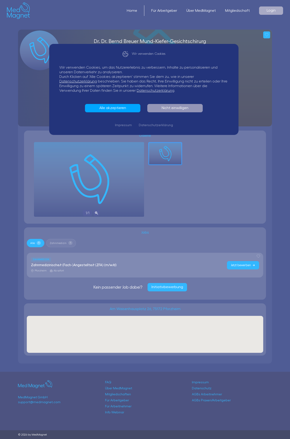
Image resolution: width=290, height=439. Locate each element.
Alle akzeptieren (113, 108)
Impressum (124, 125)
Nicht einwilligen (176, 108)
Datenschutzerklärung (79, 81)
